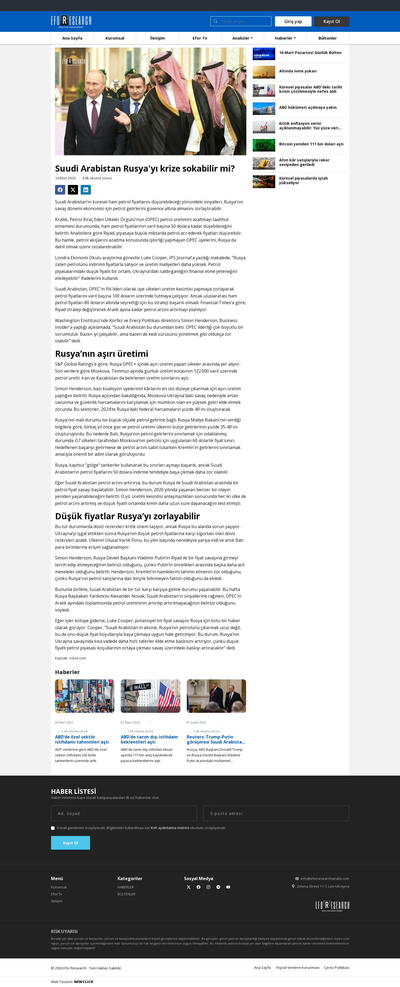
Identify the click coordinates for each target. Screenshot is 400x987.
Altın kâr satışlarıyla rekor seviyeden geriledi (304, 162)
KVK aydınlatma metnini (170, 827)
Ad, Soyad (59, 802)
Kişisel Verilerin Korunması (298, 967)
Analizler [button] (241, 38)
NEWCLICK (83, 981)
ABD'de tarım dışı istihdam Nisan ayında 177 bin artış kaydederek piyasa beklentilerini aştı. (147, 755)
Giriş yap (293, 21)
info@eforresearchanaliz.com (325, 878)
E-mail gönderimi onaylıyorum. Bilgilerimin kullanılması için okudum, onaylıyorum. (141, 827)
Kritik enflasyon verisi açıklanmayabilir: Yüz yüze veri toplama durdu (308, 125)
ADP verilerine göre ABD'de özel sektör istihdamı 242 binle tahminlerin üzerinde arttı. (81, 755)
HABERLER (126, 887)
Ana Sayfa (72, 38)
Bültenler (328, 38)
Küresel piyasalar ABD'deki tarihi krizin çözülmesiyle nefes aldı (310, 89)
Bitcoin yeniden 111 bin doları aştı (311, 144)
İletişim (157, 38)
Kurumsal (115, 38)
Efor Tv (200, 38)
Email (207, 802)
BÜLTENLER (126, 894)
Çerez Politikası (336, 967)
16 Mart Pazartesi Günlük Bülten (310, 53)
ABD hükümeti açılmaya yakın (308, 107)
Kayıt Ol (332, 21)
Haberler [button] (284, 38)
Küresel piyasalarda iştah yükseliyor (303, 180)
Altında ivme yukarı (298, 71)
